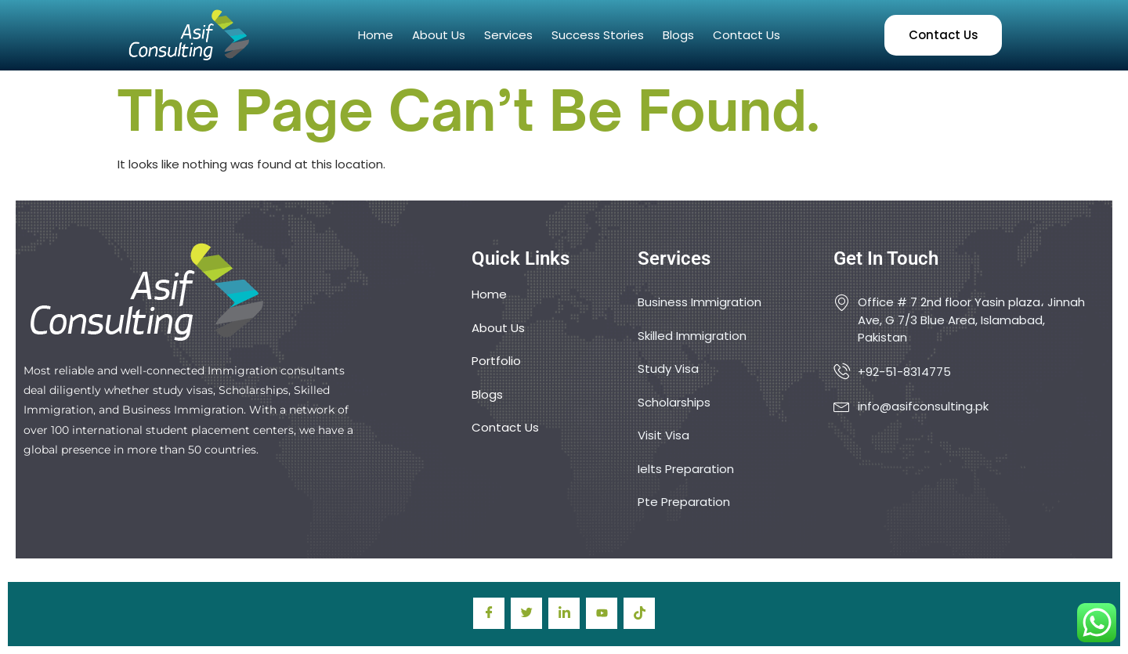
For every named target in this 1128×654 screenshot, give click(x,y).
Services (508, 35)
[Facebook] (488, 613)
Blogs (678, 35)
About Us (438, 35)
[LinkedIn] (564, 613)
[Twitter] (526, 613)
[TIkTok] (639, 613)
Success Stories (597, 35)
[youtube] (601, 613)
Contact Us (746, 35)
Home (375, 35)
